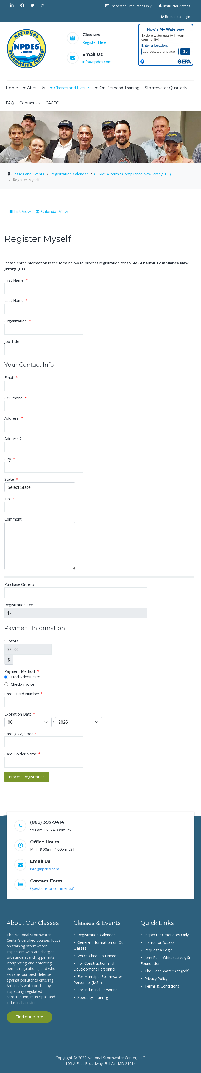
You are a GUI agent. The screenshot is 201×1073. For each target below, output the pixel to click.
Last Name (16, 300)
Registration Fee (18, 604)
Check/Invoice (19, 684)
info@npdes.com (96, 61)
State (11, 479)
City (9, 459)
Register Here (94, 42)
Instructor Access (159, 942)
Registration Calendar (96, 934)
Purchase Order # (19, 584)
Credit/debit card (22, 676)
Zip (9, 498)
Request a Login (158, 949)
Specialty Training (92, 997)
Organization (17, 320)
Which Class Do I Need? (97, 955)
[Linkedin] (12, 5)
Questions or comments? (52, 888)
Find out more (29, 1017)
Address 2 (13, 438)
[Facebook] (22, 5)
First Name (16, 280)
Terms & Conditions (161, 986)
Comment (13, 519)
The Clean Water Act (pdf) (167, 970)
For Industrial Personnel (97, 989)
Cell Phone (15, 397)
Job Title (11, 341)
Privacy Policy (156, 978)
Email (11, 377)
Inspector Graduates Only (166, 934)
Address (13, 418)
